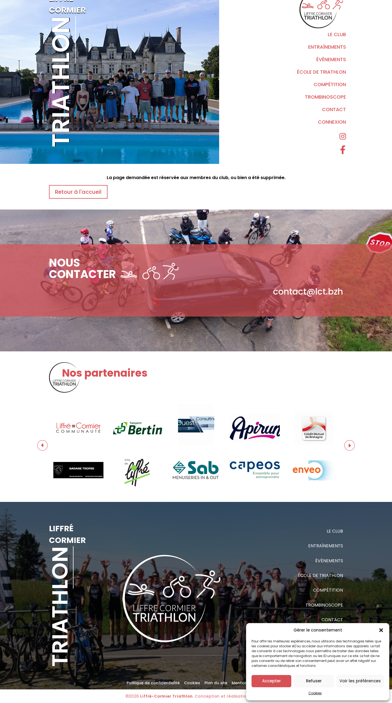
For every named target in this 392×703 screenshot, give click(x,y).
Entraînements (327, 47)
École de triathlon (321, 72)
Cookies (315, 693)
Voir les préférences (360, 681)
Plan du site (215, 683)
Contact (334, 109)
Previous (42, 445)
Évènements (331, 59)
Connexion (332, 122)
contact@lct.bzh (308, 292)
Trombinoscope (325, 97)
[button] (381, 630)
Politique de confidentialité (153, 683)
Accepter (271, 681)
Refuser (314, 681)
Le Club (337, 34)
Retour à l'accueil (78, 192)
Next (349, 445)
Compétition (330, 84)
